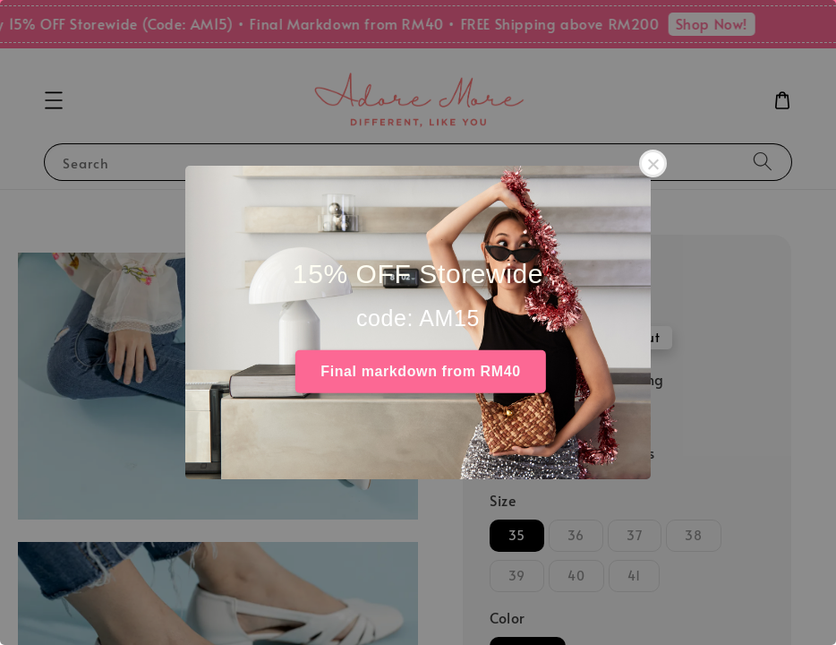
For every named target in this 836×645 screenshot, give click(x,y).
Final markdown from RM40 (420, 371)
